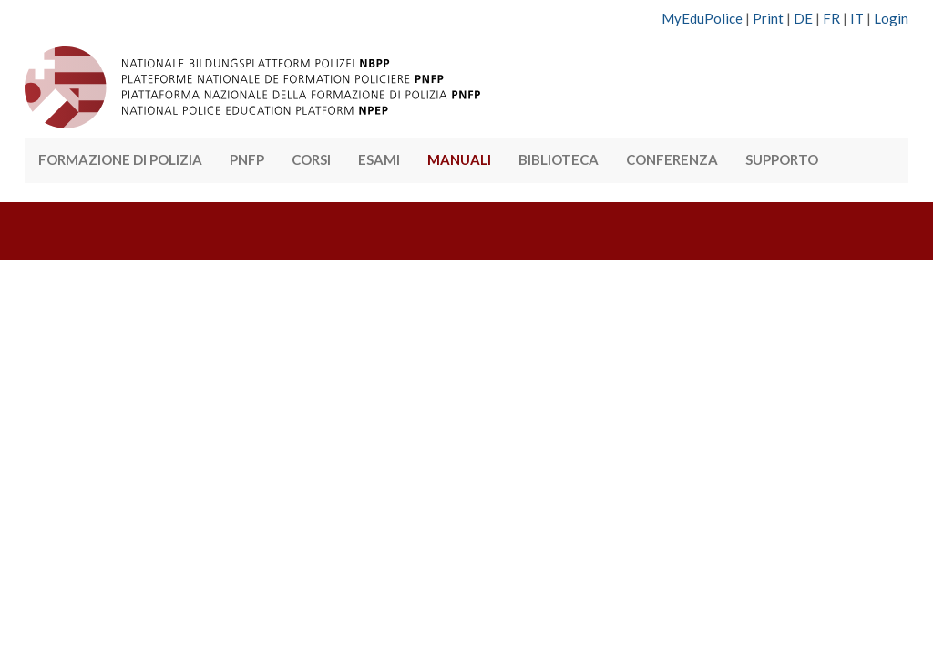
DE (803, 18)
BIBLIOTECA (558, 159)
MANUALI (459, 159)
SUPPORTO (781, 159)
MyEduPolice (702, 18)
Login (891, 18)
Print (768, 18)
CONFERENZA (672, 159)
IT (857, 18)
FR (831, 18)
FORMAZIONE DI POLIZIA (120, 159)
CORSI (311, 159)
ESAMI (379, 159)
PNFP (247, 159)
